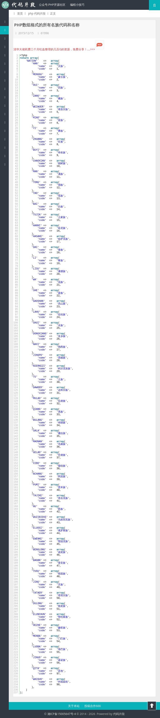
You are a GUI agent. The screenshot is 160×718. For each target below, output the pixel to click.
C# (6, 64)
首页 (17, 13)
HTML (6, 97)
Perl (6, 72)
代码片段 (18, 5)
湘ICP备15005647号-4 (61, 714)
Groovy (6, 114)
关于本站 (74, 706)
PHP (6, 30)
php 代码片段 (37, 13)
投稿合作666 (92, 706)
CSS (6, 105)
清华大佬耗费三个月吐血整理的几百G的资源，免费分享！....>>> (58, 49)
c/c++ (6, 47)
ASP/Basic (6, 164)
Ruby (6, 89)
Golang (6, 139)
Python (6, 80)
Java (6, 38)
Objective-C (6, 156)
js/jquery (6, 55)
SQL (6, 122)
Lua (6, 131)
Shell (6, 147)
